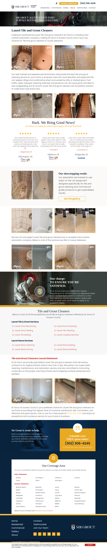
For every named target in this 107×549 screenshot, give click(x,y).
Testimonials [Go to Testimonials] (82, 8)
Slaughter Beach (80, 501)
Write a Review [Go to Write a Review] (56, 3)
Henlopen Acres (41, 506)
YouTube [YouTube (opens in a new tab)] (49, 534)
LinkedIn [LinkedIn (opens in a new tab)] (53, 534)
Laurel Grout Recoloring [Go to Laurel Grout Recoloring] (25, 326)
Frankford (39, 495)
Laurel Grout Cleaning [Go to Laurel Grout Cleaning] (67, 326)
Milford (57, 498)
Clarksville (19, 498)
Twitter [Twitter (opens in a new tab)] (44, 534)
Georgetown (40, 498)
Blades (18, 493)
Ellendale (38, 487)
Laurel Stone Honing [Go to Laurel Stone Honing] (24, 349)
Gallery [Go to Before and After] (66, 8)
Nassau (77, 487)
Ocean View (78, 490)
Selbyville (77, 498)
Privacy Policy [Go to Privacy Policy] (67, 544)
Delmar (18, 504)
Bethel (18, 490)
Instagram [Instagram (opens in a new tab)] (35, 534)
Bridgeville (19, 495)
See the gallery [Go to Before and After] (72, 198)
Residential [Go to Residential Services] (45, 8)
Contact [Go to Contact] (92, 8)
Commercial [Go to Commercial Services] (56, 8)
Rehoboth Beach (80, 493)
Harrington (58, 480)
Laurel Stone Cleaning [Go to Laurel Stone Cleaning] (25, 345)
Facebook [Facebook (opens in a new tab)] (39, 534)
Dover (18, 480)
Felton (38, 480)
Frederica (58, 478)
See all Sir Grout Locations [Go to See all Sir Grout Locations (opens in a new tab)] (44, 511)
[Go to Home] (25, 6)
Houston (77, 478)
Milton (57, 506)
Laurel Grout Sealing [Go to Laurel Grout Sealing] (24, 330)
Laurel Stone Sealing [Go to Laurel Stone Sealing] (66, 345)
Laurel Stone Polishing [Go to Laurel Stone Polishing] (67, 349)
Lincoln (57, 493)
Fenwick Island (40, 493)
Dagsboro (19, 501)
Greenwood (39, 501)
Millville (57, 504)
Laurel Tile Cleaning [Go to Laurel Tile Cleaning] (65, 330)
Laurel (57, 487)
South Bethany (79, 504)
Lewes (57, 490)
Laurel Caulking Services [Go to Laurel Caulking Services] (68, 335)
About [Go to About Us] (72, 8)
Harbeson (39, 504)
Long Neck (58, 495)
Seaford (77, 495)
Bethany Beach (21, 487)
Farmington (39, 478)
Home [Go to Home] (15, 520)
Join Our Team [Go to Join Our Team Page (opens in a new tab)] (40, 527)
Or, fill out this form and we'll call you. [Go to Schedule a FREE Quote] (78, 447)
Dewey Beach (20, 506)
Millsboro (58, 501)
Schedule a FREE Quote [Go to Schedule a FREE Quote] (69, 3)
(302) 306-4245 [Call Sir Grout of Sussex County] (87, 3)
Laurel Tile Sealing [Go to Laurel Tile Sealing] (23, 335)
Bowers (18, 478)
